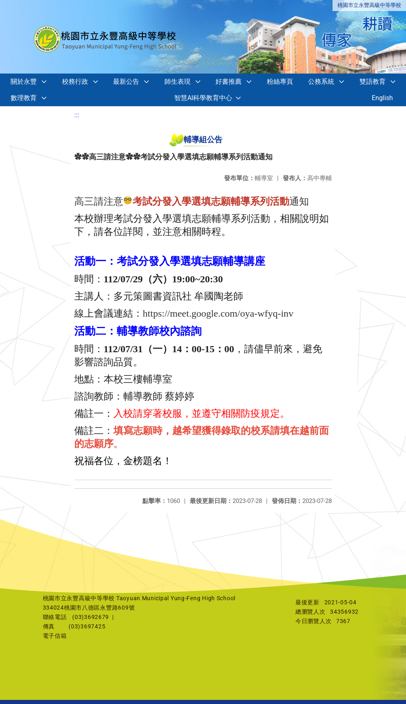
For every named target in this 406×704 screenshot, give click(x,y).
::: (76, 115)
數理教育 (24, 98)
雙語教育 (372, 81)
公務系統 (321, 81)
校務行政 (75, 81)
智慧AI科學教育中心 (203, 98)
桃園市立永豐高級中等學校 (369, 5)
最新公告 (126, 81)
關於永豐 (24, 81)
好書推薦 (228, 81)
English (382, 98)
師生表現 (177, 81)
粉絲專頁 (280, 81)
